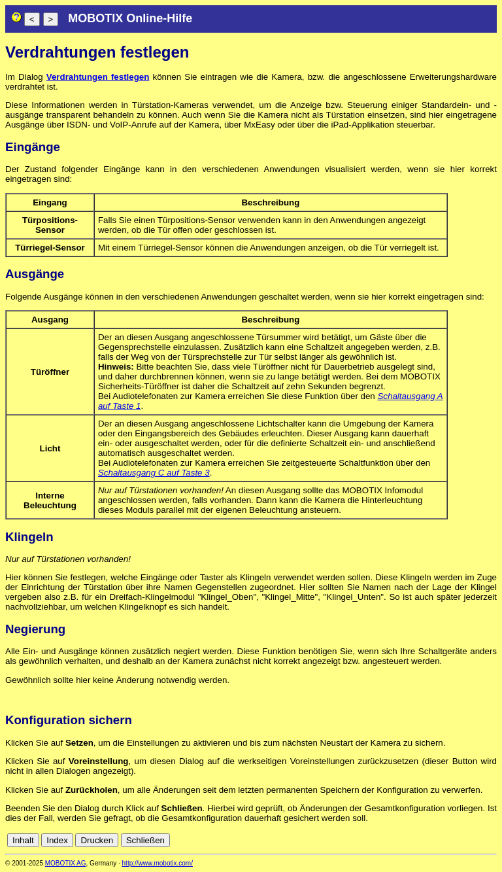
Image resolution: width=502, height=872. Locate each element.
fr (458, 840)
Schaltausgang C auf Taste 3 (154, 473)
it (468, 840)
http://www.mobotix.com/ (157, 863)
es (447, 840)
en (433, 840)
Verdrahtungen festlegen (98, 77)
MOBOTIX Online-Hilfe (130, 18)
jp (478, 840)
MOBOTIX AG (65, 863)
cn (404, 840)
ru (491, 840)
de (419, 840)
